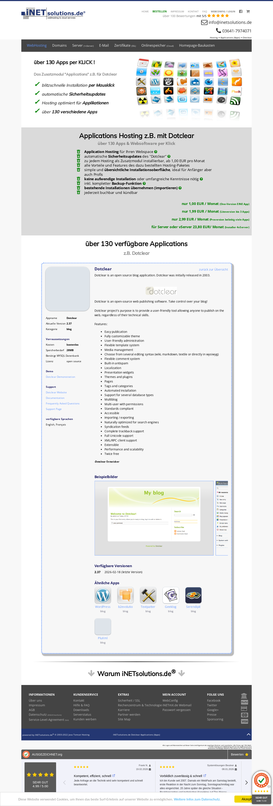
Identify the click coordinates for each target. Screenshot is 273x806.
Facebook (213, 700)
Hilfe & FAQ (81, 705)
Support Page (54, 409)
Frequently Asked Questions (63, 403)
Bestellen (159, 11)
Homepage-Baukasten (197, 45)
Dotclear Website (56, 392)
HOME (145, 11)
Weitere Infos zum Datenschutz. (197, 799)
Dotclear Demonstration (60, 377)
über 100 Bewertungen (179, 16)
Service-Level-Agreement (49, 720)
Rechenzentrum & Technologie (140, 705)
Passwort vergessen (177, 710)
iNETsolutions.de (44, 734)
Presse (211, 714)
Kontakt (193, 11)
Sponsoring (215, 719)
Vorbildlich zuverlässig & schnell (183, 776)
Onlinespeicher (157, 45)
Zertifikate (125, 45)
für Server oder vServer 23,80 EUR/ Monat (200, 227)
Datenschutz (45, 714)
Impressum (177, 11)
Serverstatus (82, 714)
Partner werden (129, 714)
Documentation (55, 398)
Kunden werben (84, 719)
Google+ (213, 710)
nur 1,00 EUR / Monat (215, 203)
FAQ (204, 11)
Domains (59, 45)
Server (83, 45)
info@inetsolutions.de (230, 22)
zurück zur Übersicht (213, 269)
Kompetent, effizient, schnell (94, 776)
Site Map (124, 719)
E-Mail (104, 45)
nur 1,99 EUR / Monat (215, 211)
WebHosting (37, 45)
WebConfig (170, 700)
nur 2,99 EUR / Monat (210, 219)
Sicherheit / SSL (129, 700)
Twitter (212, 705)
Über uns (35, 700)
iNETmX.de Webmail (177, 705)
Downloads (81, 710)
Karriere (124, 710)
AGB (32, 710)
